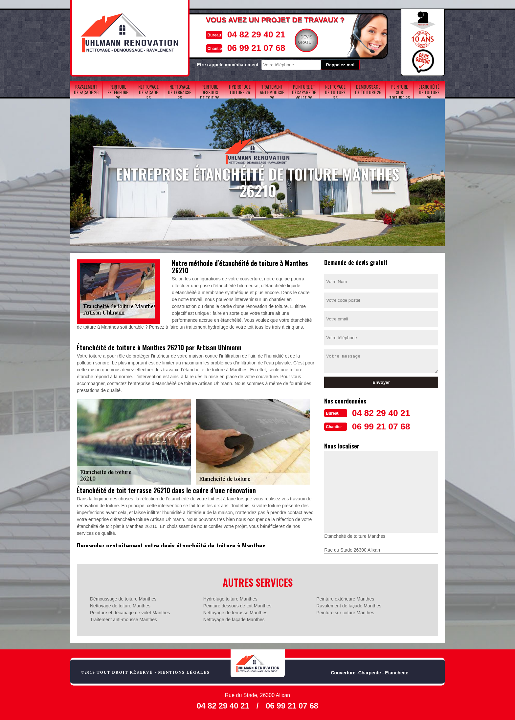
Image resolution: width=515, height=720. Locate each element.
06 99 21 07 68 (243, 47)
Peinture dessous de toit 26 (209, 92)
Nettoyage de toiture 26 (335, 92)
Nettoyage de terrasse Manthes (235, 612)
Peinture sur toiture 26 (399, 92)
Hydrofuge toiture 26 (240, 89)
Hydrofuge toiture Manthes (230, 598)
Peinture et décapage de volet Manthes (130, 612)
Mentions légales (184, 671)
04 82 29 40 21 (243, 34)
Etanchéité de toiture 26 (428, 92)
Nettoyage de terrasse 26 (179, 92)
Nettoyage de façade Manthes (234, 619)
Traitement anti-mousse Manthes (123, 619)
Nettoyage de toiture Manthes (120, 605)
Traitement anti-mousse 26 (272, 92)
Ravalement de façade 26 (86, 89)
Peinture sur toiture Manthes (345, 612)
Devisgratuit (295, 40)
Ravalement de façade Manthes (348, 605)
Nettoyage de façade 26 (148, 92)
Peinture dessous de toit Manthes (237, 605)
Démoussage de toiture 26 (368, 89)
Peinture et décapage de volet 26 (304, 92)
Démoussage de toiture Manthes (123, 598)
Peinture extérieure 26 (117, 92)
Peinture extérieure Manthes (345, 598)
